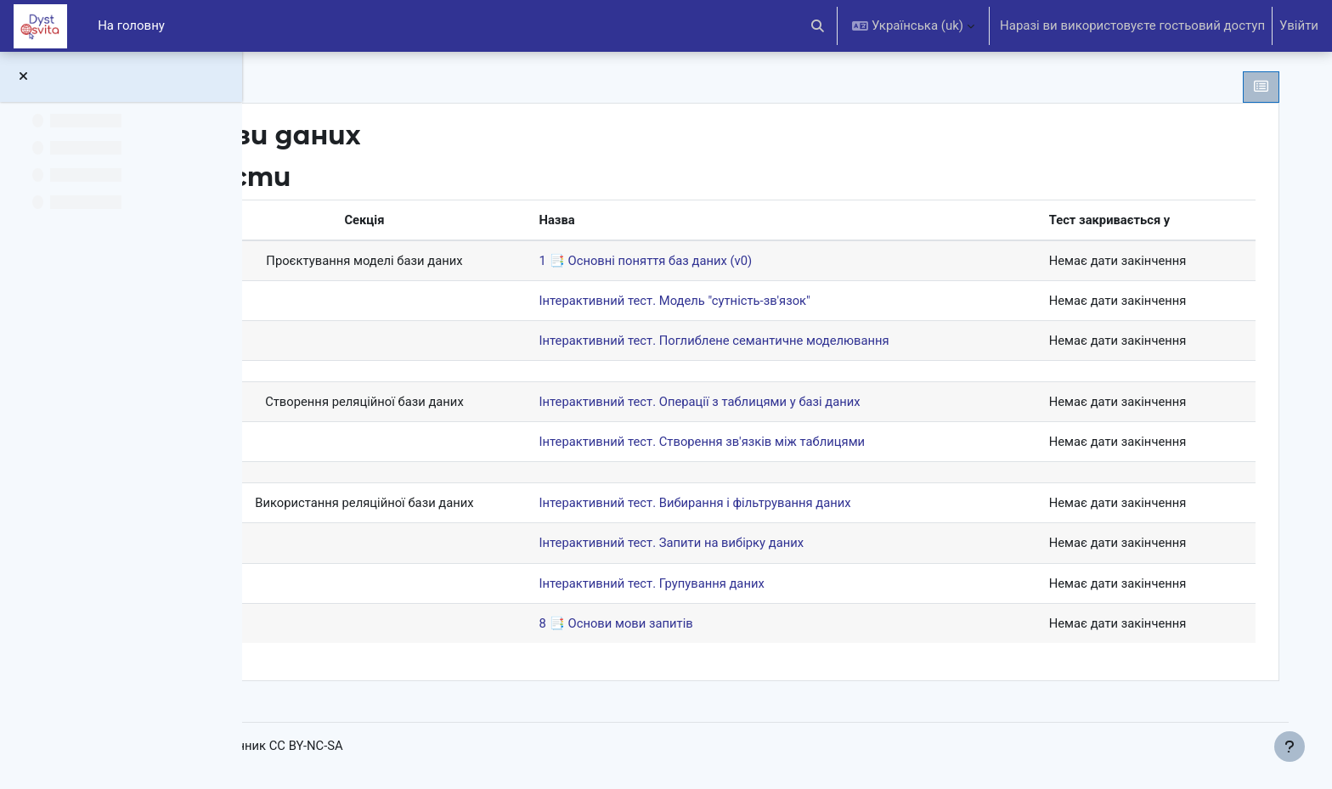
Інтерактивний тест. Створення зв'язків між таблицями (773, 443)
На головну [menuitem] (131, 25)
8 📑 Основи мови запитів (685, 626)
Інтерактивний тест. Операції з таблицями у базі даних (770, 403)
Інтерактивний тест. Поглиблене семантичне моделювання (785, 341)
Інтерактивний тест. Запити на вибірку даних (741, 545)
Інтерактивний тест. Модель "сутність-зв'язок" (745, 301)
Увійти (1298, 25)
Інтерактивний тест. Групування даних (721, 586)
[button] (818, 26)
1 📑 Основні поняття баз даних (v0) (715, 260)
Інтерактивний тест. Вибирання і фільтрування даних (765, 505)
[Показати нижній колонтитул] (1289, 746)
